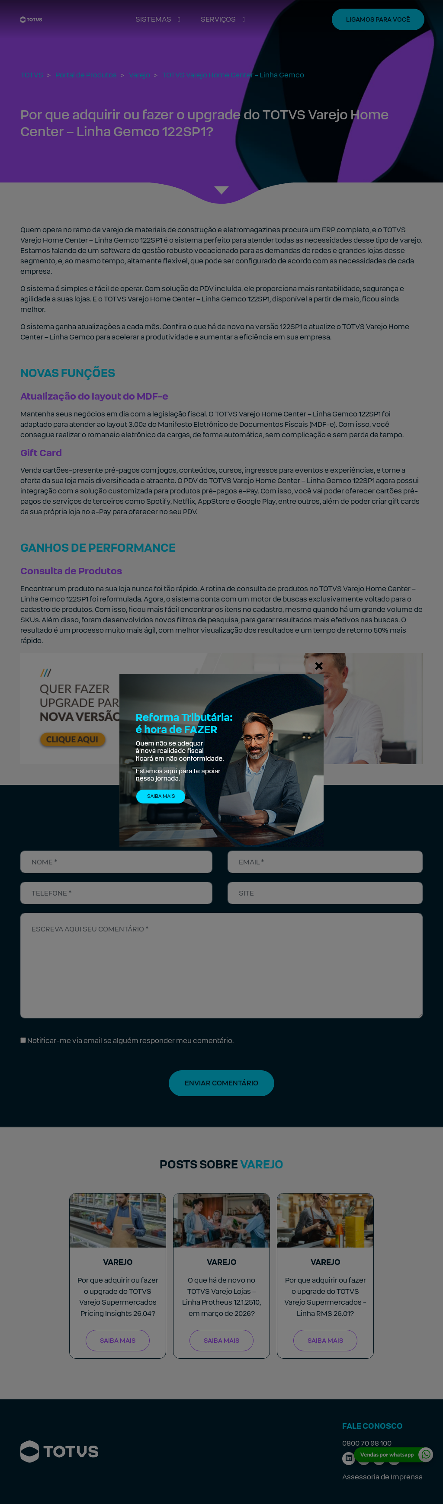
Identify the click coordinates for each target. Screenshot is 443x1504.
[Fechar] (319, 665)
